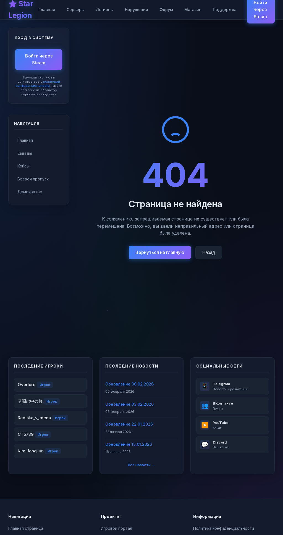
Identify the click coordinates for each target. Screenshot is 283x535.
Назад (208, 252)
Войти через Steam (39, 59)
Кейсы (23, 166)
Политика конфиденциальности (223, 528)
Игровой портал (116, 528)
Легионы (105, 9)
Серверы (76, 9)
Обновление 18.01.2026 (128, 444)
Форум (166, 9)
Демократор (29, 191)
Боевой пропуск (33, 179)
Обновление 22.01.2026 (129, 424)
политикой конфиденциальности (37, 84)
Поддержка (225, 9)
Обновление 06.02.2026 (129, 384)
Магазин (192, 9)
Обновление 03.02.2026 (129, 404)
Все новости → (141, 465)
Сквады (24, 153)
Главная (46, 9)
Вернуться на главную (159, 252)
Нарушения (136, 9)
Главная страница (25, 528)
